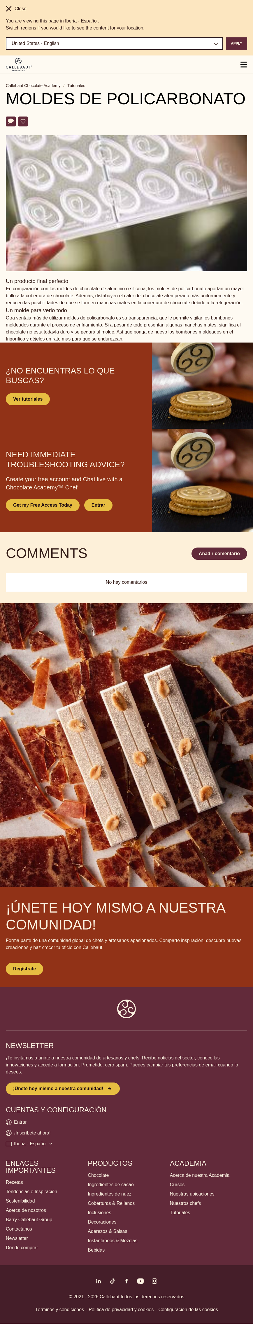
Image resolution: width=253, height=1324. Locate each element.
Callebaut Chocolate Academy (33, 85)
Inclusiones (99, 1212)
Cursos (177, 1184)
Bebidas (96, 1249)
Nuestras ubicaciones (192, 1193)
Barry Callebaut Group (29, 1219)
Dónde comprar (22, 1247)
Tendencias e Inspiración (31, 1191)
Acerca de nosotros (26, 1210)
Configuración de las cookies (188, 1309)
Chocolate (98, 1175)
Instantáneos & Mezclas (112, 1240)
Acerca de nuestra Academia (200, 1175)
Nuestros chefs (185, 1203)
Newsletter (17, 1238)
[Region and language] (114, 43)
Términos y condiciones (59, 1309)
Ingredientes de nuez (109, 1193)
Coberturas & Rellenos (111, 1203)
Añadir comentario (219, 553)
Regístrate (24, 968)
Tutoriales (76, 85)
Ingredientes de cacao (110, 1184)
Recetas (14, 1182)
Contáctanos (19, 1228)
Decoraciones (102, 1221)
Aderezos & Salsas (107, 1231)
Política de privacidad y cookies (121, 1309)
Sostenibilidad (20, 1200)
